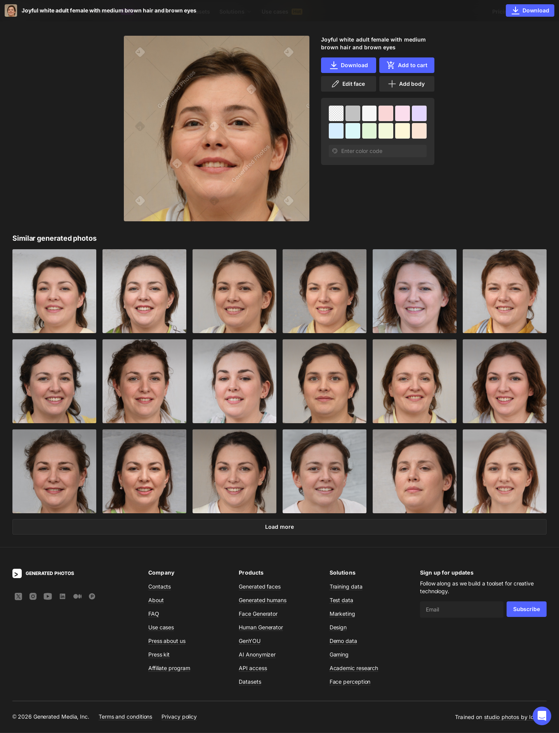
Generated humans (262, 600)
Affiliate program (169, 668)
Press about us (167, 641)
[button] (542, 716)
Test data (341, 600)
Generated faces (260, 587)
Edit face (348, 84)
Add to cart (406, 65)
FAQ (153, 614)
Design (338, 627)
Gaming (339, 654)
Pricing (501, 11)
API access (253, 668)
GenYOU (249, 641)
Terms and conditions (125, 717)
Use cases (282, 11)
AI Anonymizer (257, 654)
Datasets (198, 11)
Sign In (536, 11)
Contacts (159, 587)
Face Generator (258, 614)
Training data (346, 587)
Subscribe (526, 609)
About (156, 600)
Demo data (343, 641)
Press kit (159, 654)
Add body (406, 84)
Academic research (354, 668)
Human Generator (261, 627)
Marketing (342, 614)
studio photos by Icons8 (515, 717)
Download (348, 65)
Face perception (350, 682)
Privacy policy (179, 717)
